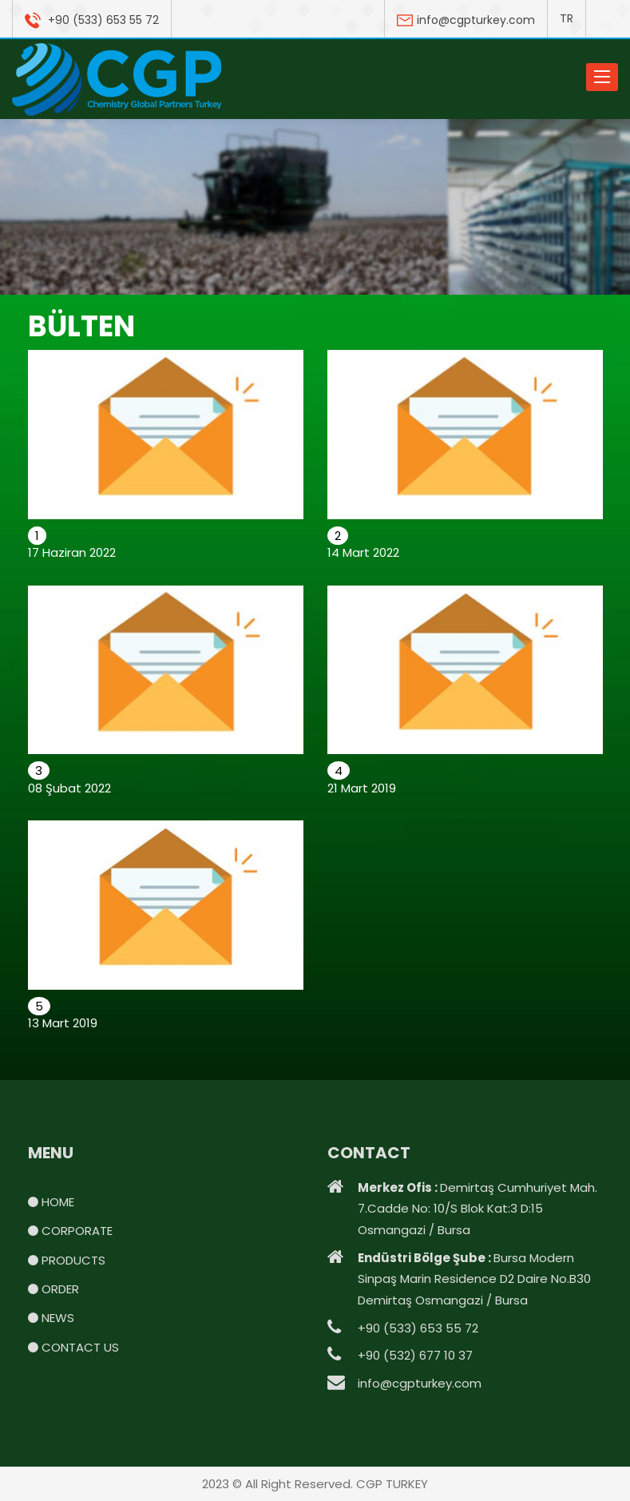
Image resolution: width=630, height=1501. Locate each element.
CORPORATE (70, 1230)
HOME (51, 1201)
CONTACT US (73, 1347)
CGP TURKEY (392, 1483)
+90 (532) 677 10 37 (415, 1355)
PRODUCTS (66, 1260)
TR (566, 18)
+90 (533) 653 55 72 (92, 20)
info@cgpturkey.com (466, 20)
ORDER (53, 1289)
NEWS (51, 1317)
